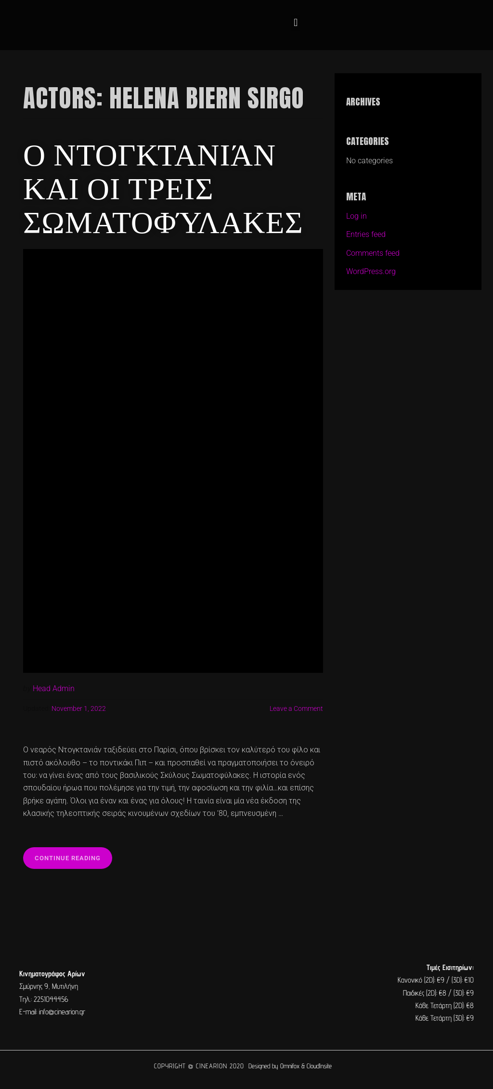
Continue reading (73, 854)
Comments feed (373, 253)
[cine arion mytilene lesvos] (246, 993)
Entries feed (366, 234)
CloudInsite (319, 1066)
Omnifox (289, 1066)
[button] (295, 23)
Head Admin (54, 688)
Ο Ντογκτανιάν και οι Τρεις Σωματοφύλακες (163, 187)
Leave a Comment (296, 709)
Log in (356, 216)
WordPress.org (371, 271)
